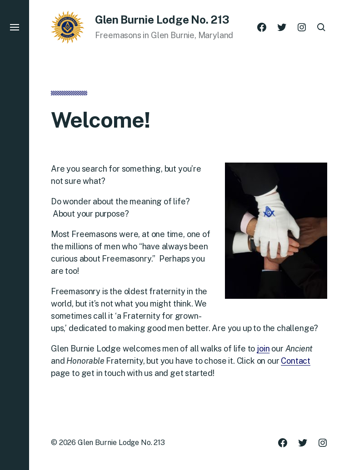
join (263, 348)
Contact (295, 361)
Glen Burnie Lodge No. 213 (121, 442)
